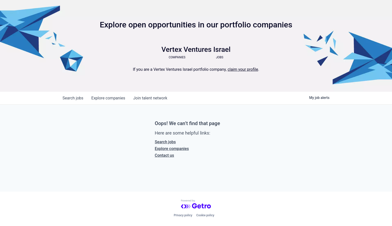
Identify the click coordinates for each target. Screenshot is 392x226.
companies (108, 98)
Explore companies (172, 148)
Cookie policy (205, 215)
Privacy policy (183, 215)
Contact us (164, 155)
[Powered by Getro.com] (196, 204)
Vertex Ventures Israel (196, 49)
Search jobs (165, 142)
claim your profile (243, 69)
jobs (72, 98)
